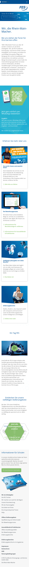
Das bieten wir (8, 277)
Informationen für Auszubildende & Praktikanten (14, 232)
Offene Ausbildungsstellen (9, 530)
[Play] (14, 348)
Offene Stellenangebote (9, 517)
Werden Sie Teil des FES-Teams (20, 437)
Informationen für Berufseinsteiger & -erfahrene (13, 225)
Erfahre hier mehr (9, 319)
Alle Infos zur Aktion (10, 184)
